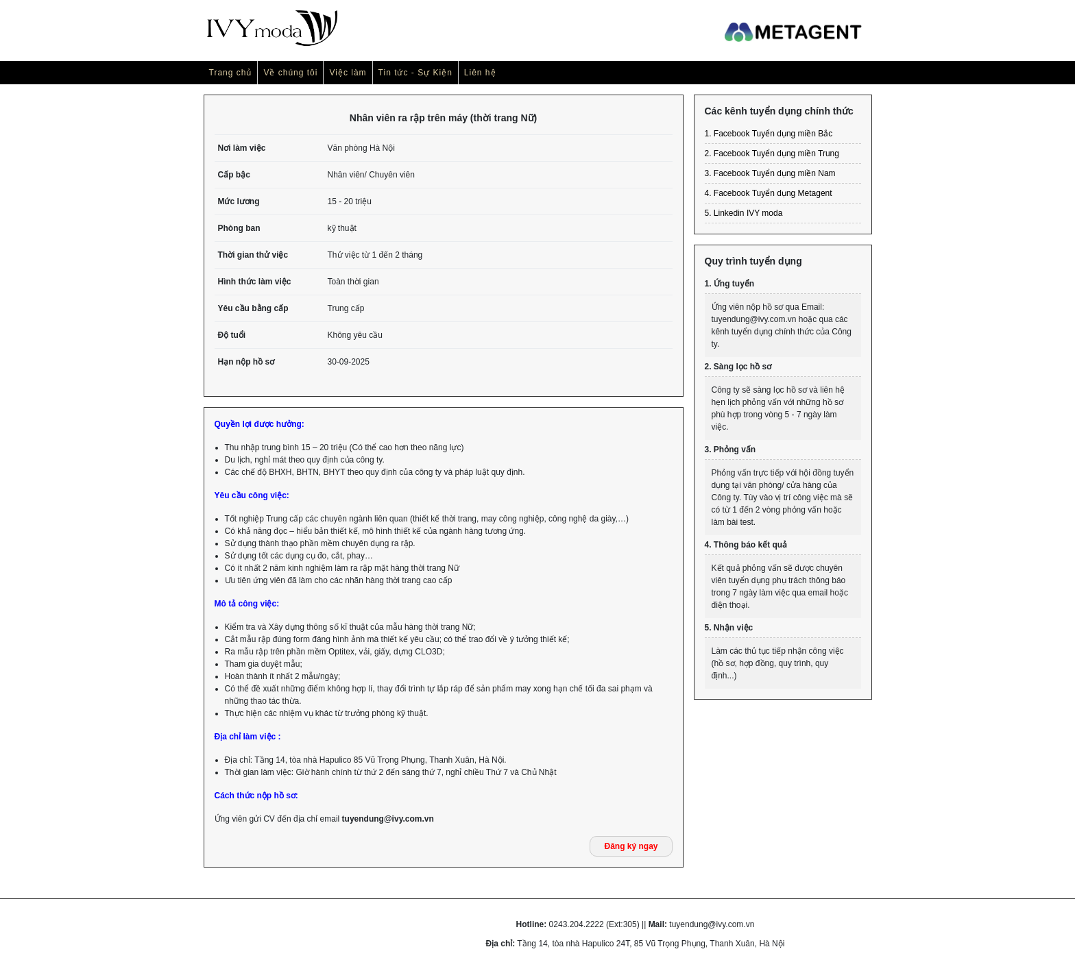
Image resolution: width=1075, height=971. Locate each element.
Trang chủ (230, 72)
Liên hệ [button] (480, 72)
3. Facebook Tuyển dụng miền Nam (770, 173)
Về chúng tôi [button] (290, 72)
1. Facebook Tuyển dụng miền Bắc (769, 133)
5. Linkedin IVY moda (744, 213)
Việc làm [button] (347, 72)
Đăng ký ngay (630, 846)
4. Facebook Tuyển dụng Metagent (768, 193)
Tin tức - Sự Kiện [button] (415, 72)
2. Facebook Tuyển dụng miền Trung (772, 153)
